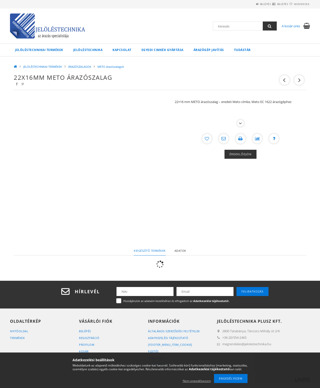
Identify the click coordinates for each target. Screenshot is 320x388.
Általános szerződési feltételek (174, 331)
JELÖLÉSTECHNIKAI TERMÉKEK (39, 50)
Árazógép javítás (209, 50)
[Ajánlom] (224, 139)
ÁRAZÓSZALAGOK (79, 66)
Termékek (17, 338)
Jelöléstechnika (88, 50)
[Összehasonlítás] (258, 139)
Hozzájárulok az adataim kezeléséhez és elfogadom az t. (176, 301)
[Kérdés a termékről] (274, 139)
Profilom (86, 344)
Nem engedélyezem (197, 381)
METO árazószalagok (111, 66)
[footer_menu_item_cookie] (170, 344)
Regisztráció (89, 338)
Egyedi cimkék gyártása (163, 50)
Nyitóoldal (19, 331)
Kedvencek (298, 4)
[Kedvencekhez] (206, 139)
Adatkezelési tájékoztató (168, 338)
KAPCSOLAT (122, 50)
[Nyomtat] (240, 139)
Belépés (250, 4)
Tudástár (242, 50)
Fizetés (153, 351)
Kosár (84, 351)
